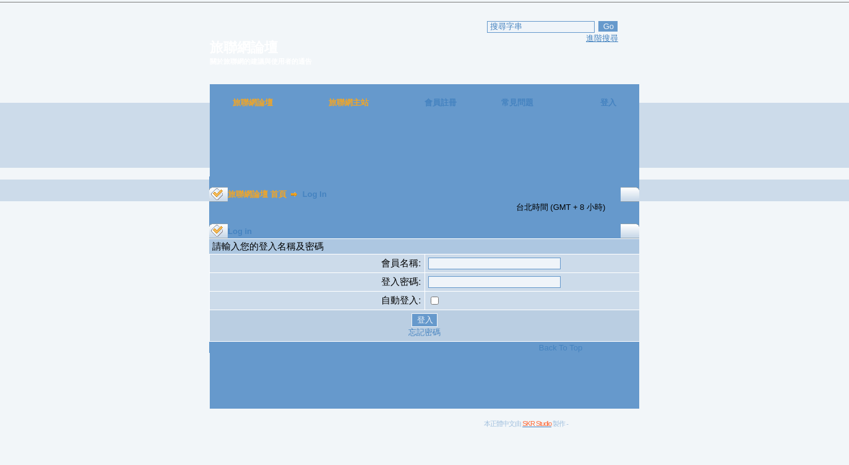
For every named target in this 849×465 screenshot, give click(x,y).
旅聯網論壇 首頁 (257, 194)
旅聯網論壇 (253, 102)
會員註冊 (440, 102)
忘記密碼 (424, 332)
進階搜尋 (602, 38)
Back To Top (560, 347)
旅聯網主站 (349, 102)
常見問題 (517, 102)
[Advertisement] (424, 148)
